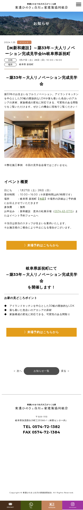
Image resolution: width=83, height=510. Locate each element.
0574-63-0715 (63, 211)
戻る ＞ (65, 370)
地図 (42, 198)
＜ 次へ (17, 370)
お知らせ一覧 (41, 370)
